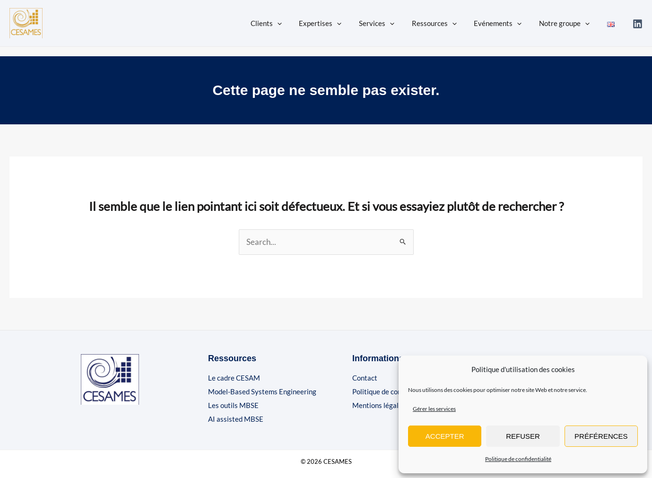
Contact (364, 378)
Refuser (523, 436)
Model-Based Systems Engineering (262, 391)
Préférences (601, 436)
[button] (297, 23)
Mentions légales (379, 405)
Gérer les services (434, 408)
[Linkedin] (638, 24)
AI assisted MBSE (235, 419)
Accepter (445, 436)
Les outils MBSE (233, 405)
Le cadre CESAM (234, 378)
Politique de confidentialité (518, 458)
